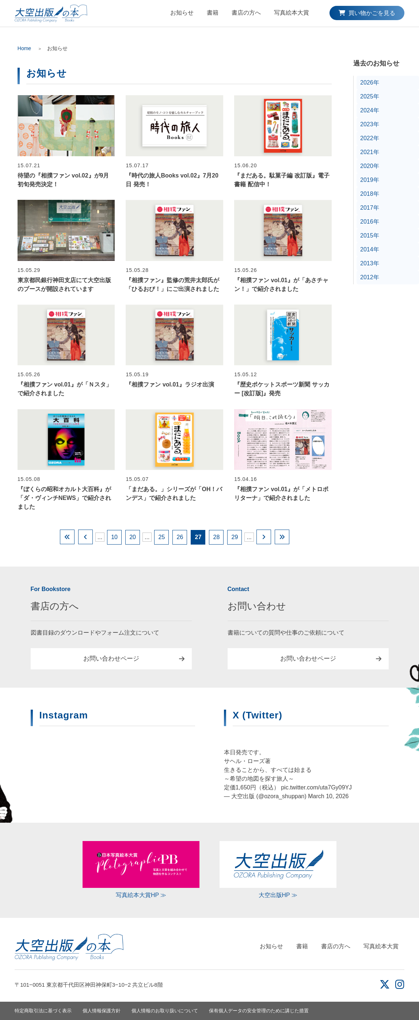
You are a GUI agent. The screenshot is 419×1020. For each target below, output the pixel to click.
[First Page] (67, 537)
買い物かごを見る (367, 13)
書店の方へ (246, 13)
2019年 (369, 180)
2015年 (369, 235)
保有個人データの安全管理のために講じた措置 (259, 1010)
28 (216, 537)
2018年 (369, 194)
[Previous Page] (85, 537)
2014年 (369, 249)
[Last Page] (282, 537)
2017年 (369, 208)
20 (132, 537)
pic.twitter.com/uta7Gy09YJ (316, 787)
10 (114, 537)
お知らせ (182, 13)
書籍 (212, 13)
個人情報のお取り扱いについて (165, 1010)
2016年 (369, 221)
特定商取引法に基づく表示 (43, 1010)
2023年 (369, 124)
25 (162, 537)
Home (24, 48)
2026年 (369, 82)
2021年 (369, 152)
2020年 (369, 166)
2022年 (369, 138)
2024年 (369, 110)
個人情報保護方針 (102, 1010)
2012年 (369, 277)
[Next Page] (263, 537)
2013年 (369, 263)
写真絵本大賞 (291, 13)
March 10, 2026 (328, 796)
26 (180, 537)
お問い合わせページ (111, 658)
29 (235, 537)
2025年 (369, 96)
